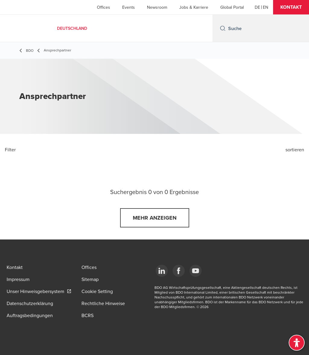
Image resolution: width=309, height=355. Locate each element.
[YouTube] (195, 271)
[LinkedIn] (161, 271)
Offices (103, 7)
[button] (291, 7)
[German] (257, 7)
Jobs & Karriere (193, 7)
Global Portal (232, 7)
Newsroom (157, 7)
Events (128, 7)
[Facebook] (178, 271)
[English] (265, 7)
